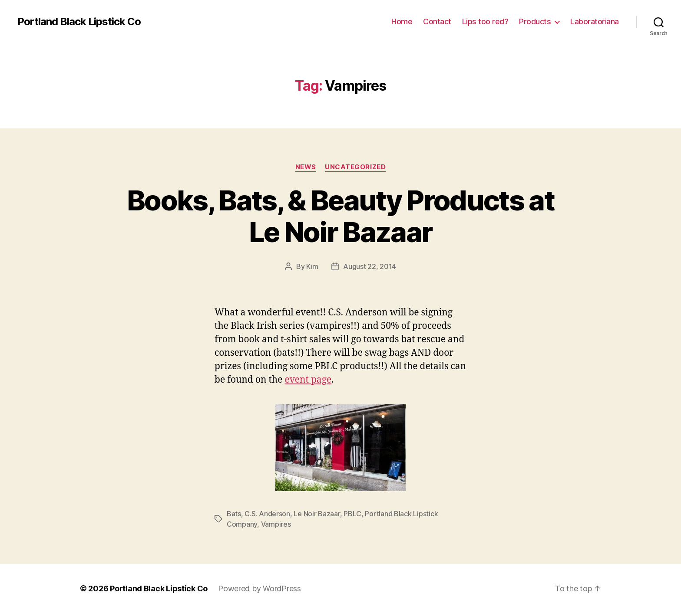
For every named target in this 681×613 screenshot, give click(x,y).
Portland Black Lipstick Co (79, 21)
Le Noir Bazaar (317, 513)
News (305, 167)
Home (401, 21)
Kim (312, 266)
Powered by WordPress (259, 588)
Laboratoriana (594, 21)
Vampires (276, 524)
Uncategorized (355, 167)
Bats (234, 513)
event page (307, 380)
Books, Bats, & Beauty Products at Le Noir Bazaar (340, 216)
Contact (437, 21)
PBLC (352, 513)
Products (535, 21)
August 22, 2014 (369, 266)
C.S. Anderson (267, 513)
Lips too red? (485, 21)
